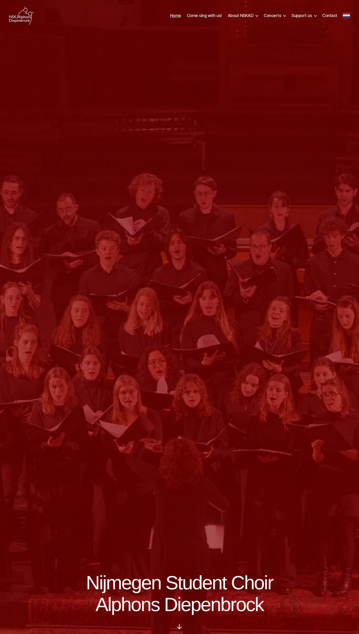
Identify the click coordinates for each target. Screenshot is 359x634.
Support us (302, 16)
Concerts (272, 16)
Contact (329, 16)
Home (175, 16)
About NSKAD (241, 16)
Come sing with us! (204, 16)
